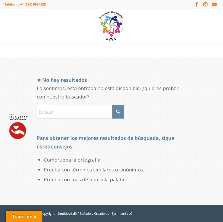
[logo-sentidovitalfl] (111, 26)
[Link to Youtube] (214, 4)
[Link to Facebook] (197, 4)
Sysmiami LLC (122, 213)
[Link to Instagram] (205, 4)
